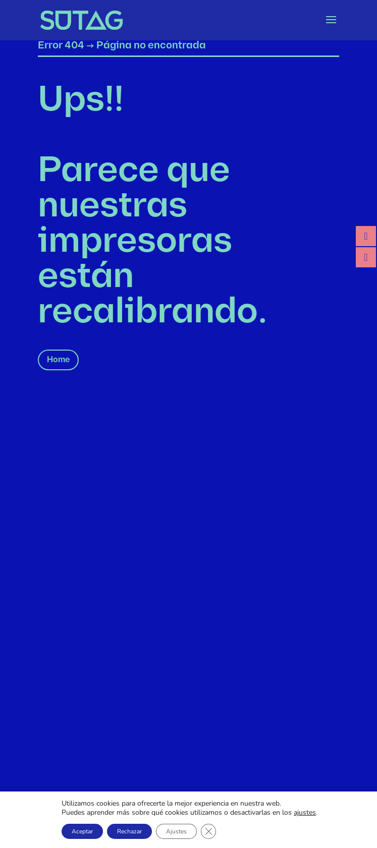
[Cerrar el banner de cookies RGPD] (208, 831)
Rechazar (129, 831)
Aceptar (82, 831)
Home (58, 360)
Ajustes (176, 831)
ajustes (305, 812)
